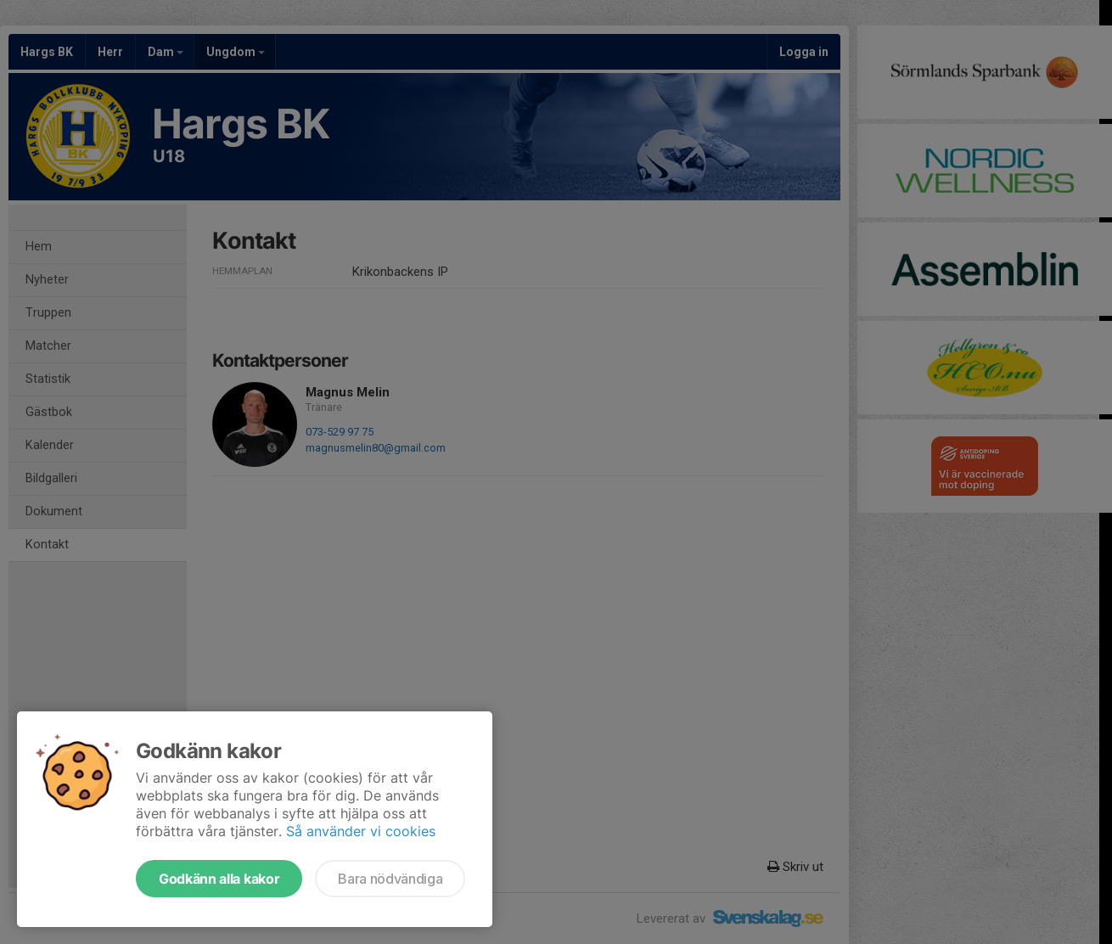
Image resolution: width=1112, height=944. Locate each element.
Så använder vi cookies (360, 831)
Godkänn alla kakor (219, 878)
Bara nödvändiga (390, 878)
